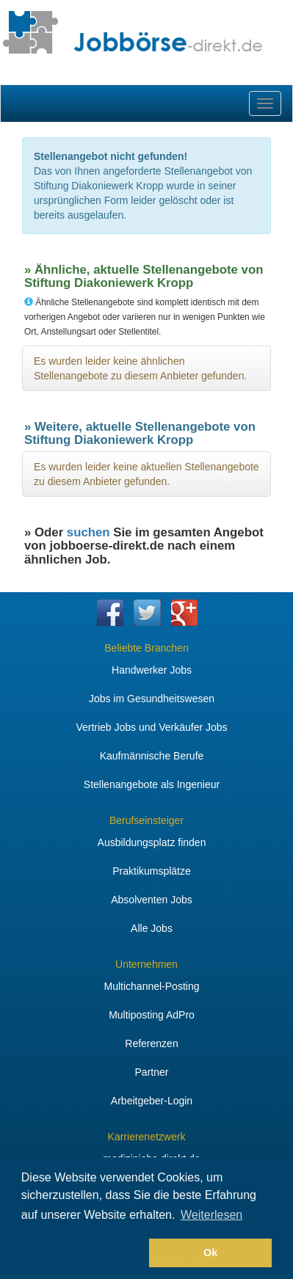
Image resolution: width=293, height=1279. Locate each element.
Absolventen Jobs (151, 899)
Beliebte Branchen (146, 648)
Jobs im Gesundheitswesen (151, 698)
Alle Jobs (152, 928)
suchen (88, 532)
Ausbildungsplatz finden (152, 842)
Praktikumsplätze (151, 871)
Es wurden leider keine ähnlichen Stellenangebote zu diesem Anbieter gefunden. (140, 368)
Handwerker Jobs (152, 670)
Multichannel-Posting (152, 986)
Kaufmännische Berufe (152, 756)
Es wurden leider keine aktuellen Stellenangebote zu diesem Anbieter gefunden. (146, 474)
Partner (152, 1072)
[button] (82, 1253)
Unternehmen (146, 964)
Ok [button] (210, 1252)
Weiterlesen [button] (211, 1215)
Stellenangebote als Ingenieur (152, 784)
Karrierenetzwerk (147, 1137)
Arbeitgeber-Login (151, 1101)
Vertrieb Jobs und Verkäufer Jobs (151, 727)
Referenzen (151, 1043)
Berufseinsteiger (146, 820)
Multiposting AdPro (152, 1015)
